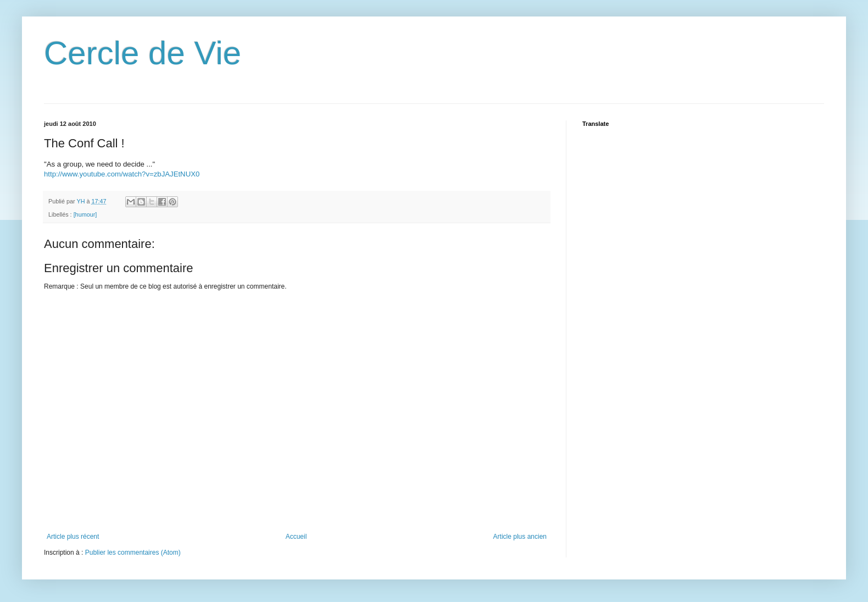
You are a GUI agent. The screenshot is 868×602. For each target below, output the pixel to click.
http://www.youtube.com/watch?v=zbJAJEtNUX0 (121, 174)
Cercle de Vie (142, 53)
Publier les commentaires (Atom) (133, 552)
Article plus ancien (520, 536)
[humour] (85, 214)
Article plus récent (73, 536)
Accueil (296, 536)
